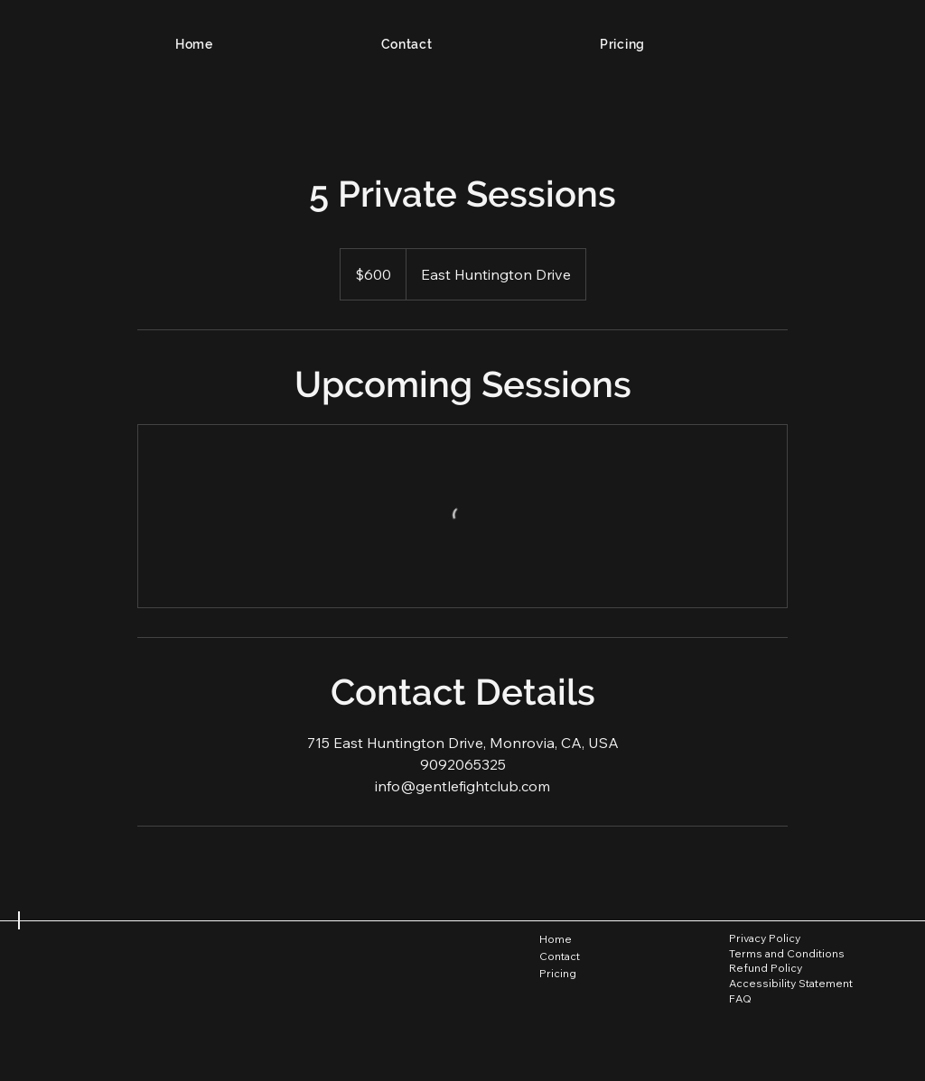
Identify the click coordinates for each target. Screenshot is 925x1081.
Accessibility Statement (791, 983)
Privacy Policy (764, 938)
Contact (559, 956)
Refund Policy (765, 968)
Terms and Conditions (787, 953)
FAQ (740, 998)
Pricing (557, 973)
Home (555, 939)
